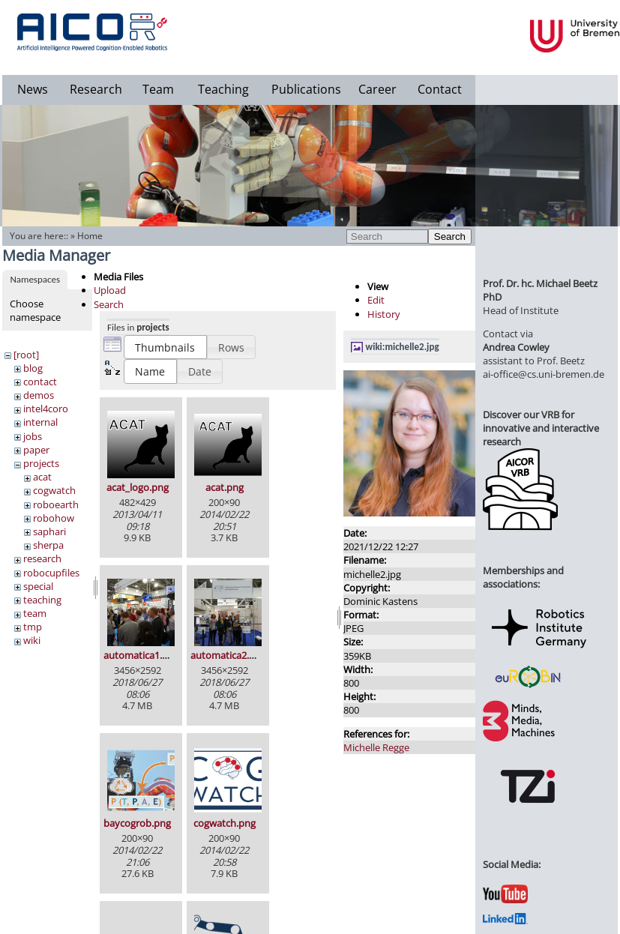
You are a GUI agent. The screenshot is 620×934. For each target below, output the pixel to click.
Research (96, 89)
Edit (376, 300)
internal (40, 422)
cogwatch (54, 490)
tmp (32, 626)
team (34, 613)
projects (41, 463)
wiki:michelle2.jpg (402, 346)
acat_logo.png (137, 487)
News (32, 89)
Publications (306, 89)
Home (90, 235)
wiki (31, 640)
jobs (32, 436)
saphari (49, 531)
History (383, 314)
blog (33, 368)
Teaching (223, 89)
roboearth (56, 504)
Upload (110, 290)
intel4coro (45, 408)
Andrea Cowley (516, 347)
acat (42, 476)
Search (450, 236)
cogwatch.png (224, 823)
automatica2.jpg (226, 655)
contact (40, 381)
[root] (26, 354)
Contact (440, 89)
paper (36, 450)
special (38, 586)
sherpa (48, 545)
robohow (53, 518)
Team (158, 89)
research (42, 558)
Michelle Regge (376, 747)
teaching (42, 599)
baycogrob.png (137, 823)
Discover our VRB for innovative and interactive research (541, 428)
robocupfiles (51, 572)
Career (377, 89)
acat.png (224, 487)
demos (38, 395)
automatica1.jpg (139, 655)
